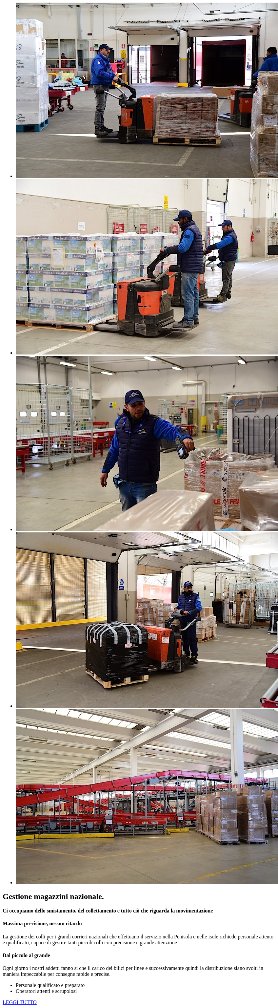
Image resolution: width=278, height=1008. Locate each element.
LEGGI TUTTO (20, 1002)
